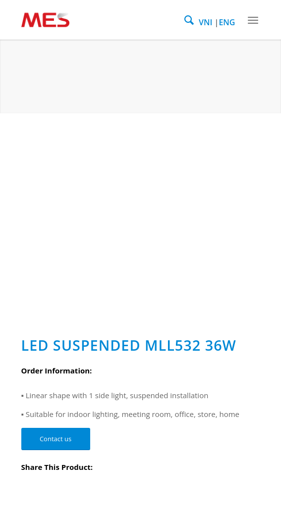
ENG (227, 22)
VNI (205, 22)
